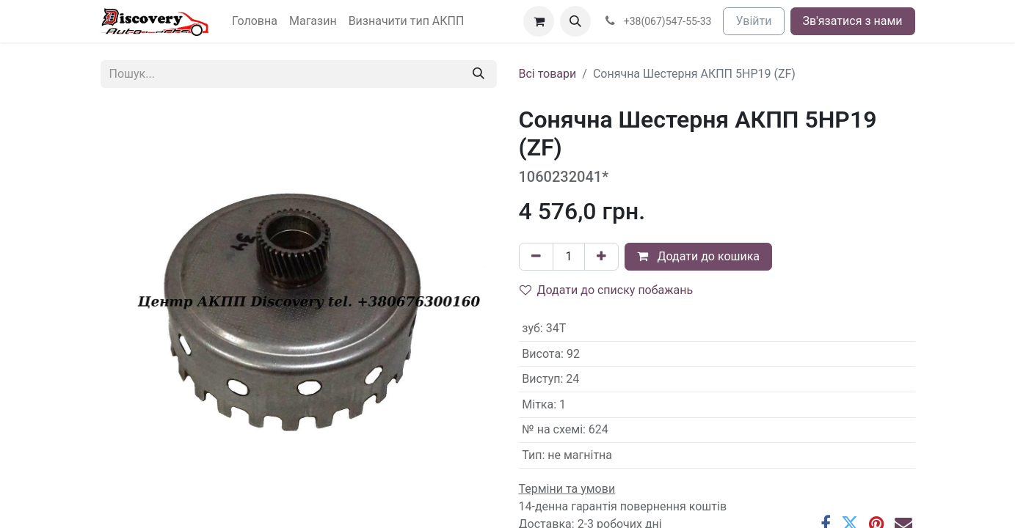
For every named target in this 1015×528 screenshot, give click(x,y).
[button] (575, 21)
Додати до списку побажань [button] (607, 290)
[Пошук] (478, 74)
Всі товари (548, 74)
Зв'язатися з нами (853, 21)
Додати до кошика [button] (698, 256)
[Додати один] (601, 257)
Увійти (753, 21)
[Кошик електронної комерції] (538, 21)
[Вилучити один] (536, 257)
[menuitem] (254, 21)
